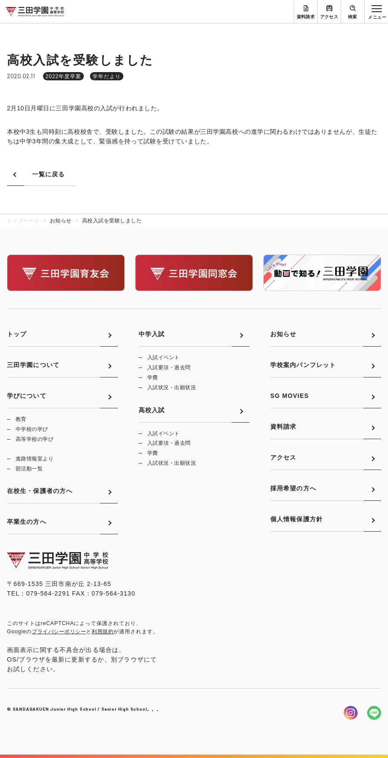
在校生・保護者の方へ (40, 490)
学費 (152, 377)
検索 (352, 16)
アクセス (329, 16)
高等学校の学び (34, 439)
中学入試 (152, 334)
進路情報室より (34, 459)
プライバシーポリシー (59, 632)
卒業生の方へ (26, 521)
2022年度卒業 (63, 76)
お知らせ (283, 334)
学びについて (26, 395)
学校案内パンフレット (303, 364)
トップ (17, 334)
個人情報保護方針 (296, 519)
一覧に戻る (48, 174)
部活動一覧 (29, 469)
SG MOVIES (289, 395)
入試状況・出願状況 (171, 387)
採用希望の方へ (293, 488)
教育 (21, 419)
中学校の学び (32, 429)
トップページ (23, 221)
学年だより (107, 76)
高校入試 (152, 410)
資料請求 (306, 16)
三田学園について (33, 364)
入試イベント (163, 357)
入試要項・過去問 (169, 367)
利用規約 (102, 632)
